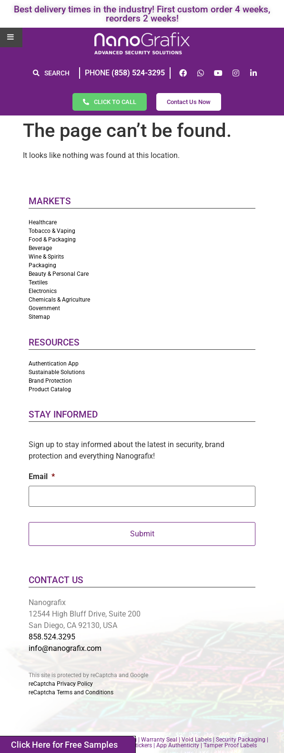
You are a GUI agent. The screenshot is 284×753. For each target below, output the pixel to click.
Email (42, 476)
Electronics (43, 291)
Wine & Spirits (46, 256)
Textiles (38, 282)
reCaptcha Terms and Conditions (71, 692)
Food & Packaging (52, 239)
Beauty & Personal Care (59, 274)
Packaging (42, 265)
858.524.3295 (52, 636)
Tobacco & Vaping (52, 231)
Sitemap (39, 317)
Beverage (40, 248)
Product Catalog (50, 389)
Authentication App (54, 363)
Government (44, 308)
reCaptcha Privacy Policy (61, 683)
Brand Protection (50, 380)
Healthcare (43, 222)
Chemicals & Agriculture (59, 299)
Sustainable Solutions (57, 372)
